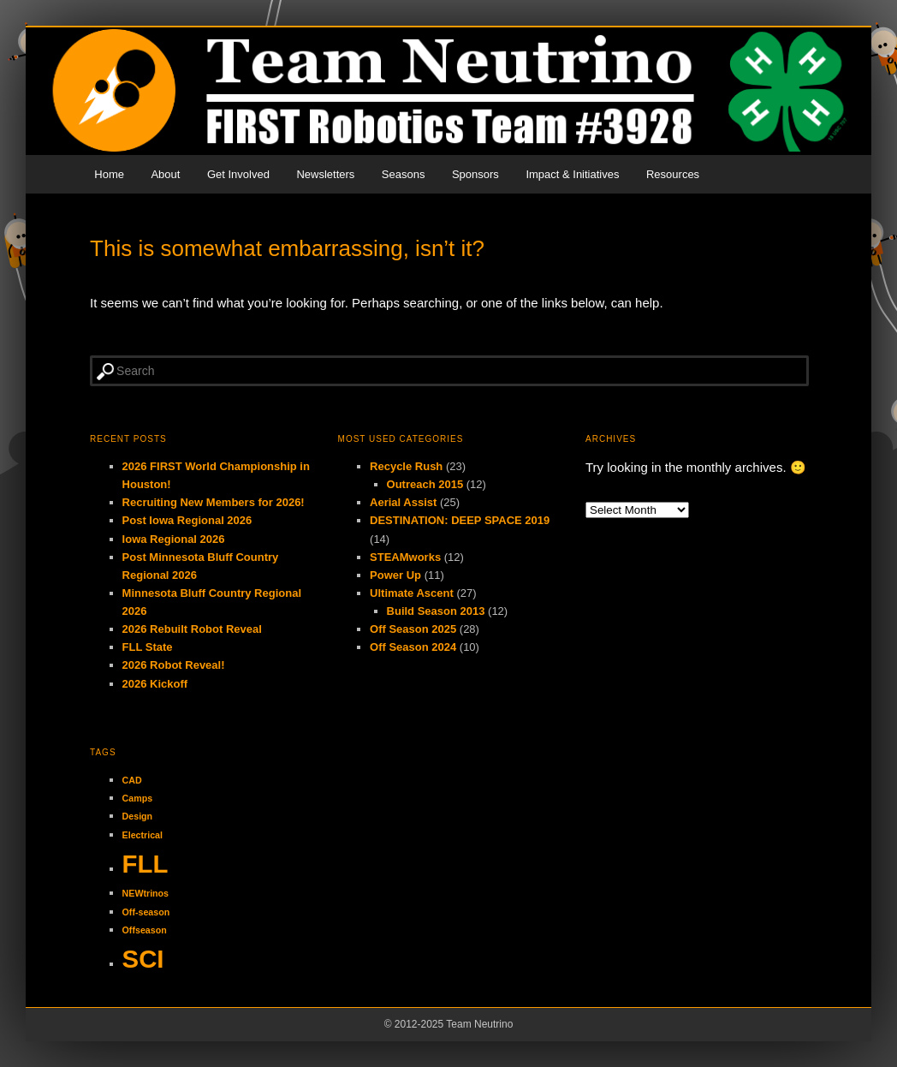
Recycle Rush (406, 466)
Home (109, 174)
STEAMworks (405, 557)
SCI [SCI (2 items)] (143, 959)
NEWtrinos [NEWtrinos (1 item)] (145, 893)
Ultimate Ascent (412, 593)
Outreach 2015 (425, 484)
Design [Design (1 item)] (137, 816)
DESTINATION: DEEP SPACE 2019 (459, 520)
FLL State (147, 647)
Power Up (395, 575)
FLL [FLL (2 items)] (145, 863)
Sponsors (475, 174)
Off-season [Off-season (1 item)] (146, 912)
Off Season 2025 (413, 629)
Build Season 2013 (436, 611)
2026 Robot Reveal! (173, 665)
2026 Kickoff (155, 683)
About (165, 174)
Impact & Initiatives (572, 174)
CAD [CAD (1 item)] (132, 780)
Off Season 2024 (413, 647)
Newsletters (325, 174)
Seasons (403, 174)
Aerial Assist (403, 502)
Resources (672, 174)
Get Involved (238, 174)
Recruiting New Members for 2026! (213, 502)
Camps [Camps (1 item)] (137, 798)
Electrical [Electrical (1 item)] (142, 835)
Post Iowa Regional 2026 (187, 520)
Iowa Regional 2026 (173, 539)
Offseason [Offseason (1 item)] (144, 930)
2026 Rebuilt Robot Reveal (192, 629)
